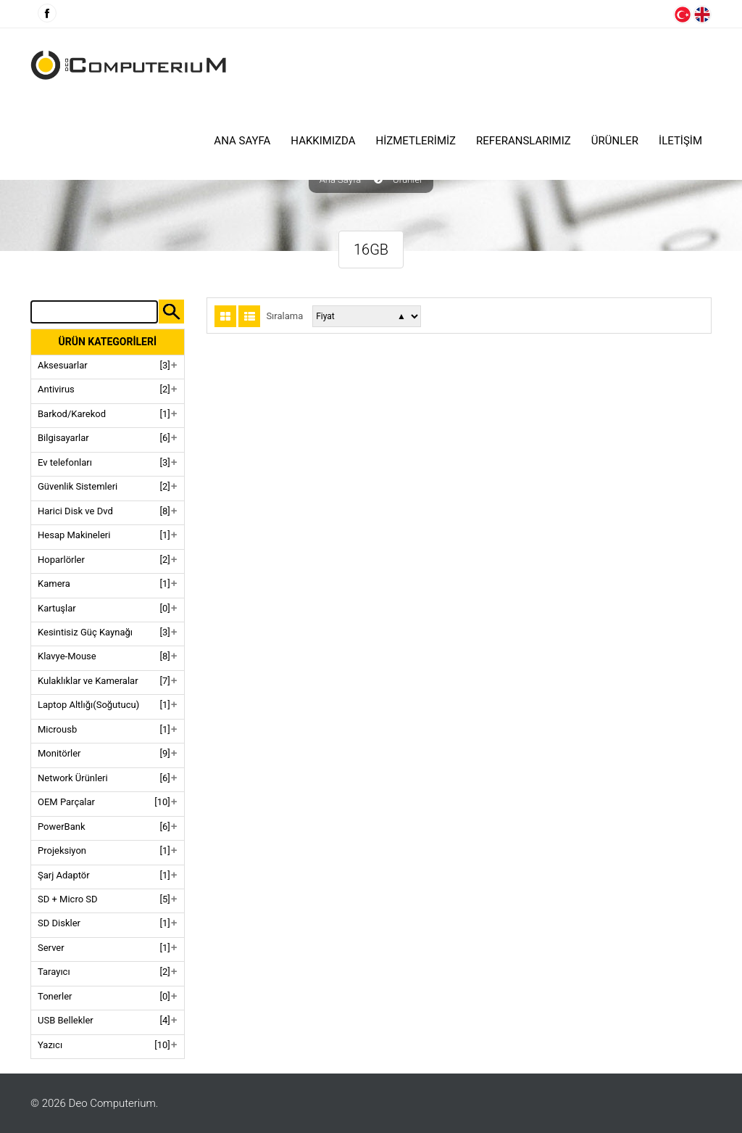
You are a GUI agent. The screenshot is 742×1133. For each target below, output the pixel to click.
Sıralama (284, 316)
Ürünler (407, 180)
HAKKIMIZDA (323, 140)
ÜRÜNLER (614, 140)
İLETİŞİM (680, 140)
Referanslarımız (523, 140)
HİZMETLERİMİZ (416, 140)
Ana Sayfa (242, 140)
